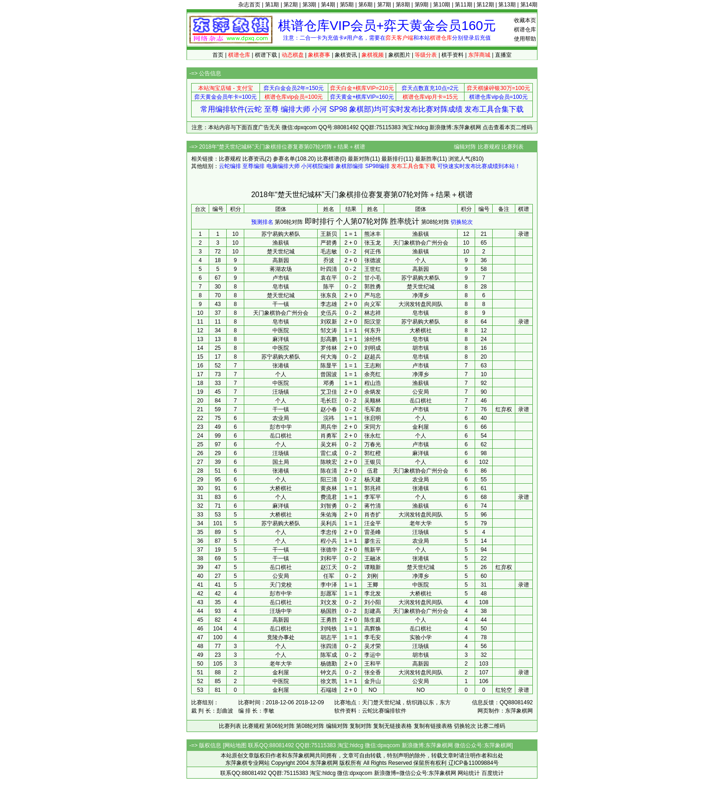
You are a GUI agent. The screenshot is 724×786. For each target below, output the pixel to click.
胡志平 (328, 637)
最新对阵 (359, 159)
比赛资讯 (253, 159)
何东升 (372, 330)
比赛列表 (512, 147)
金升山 (372, 681)
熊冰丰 (372, 234)
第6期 (365, 4)
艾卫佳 (328, 392)
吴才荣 (372, 646)
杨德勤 (328, 663)
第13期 (506, 4)
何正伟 (372, 251)
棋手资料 (452, 55)
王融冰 (372, 558)
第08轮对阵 (435, 222)
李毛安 (372, 637)
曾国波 (328, 374)
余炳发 (372, 392)
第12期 (485, 4)
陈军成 (328, 655)
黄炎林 (328, 488)
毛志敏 (328, 251)
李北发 (372, 593)
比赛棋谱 (328, 159)
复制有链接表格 (433, 726)
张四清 (328, 646)
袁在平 (328, 278)
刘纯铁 (328, 628)
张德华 (328, 549)
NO (372, 690)
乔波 (328, 260)
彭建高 (372, 611)
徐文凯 (328, 681)
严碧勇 (328, 243)
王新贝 (328, 234)
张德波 (372, 260)
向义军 (372, 304)
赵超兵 (372, 357)
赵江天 (328, 567)
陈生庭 (372, 620)
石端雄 (328, 690)
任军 (328, 576)
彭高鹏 (328, 339)
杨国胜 (328, 611)
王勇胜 (328, 620)
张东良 (328, 295)
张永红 (372, 435)
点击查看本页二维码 (507, 127)
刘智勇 (328, 506)
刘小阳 (372, 602)
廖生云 (372, 541)
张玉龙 (372, 243)
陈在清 (328, 471)
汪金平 (372, 523)
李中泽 (328, 585)
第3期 (309, 4)
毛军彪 (372, 409)
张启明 (372, 418)
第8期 (403, 4)
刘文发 (328, 602)
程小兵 (328, 541)
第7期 (384, 4)
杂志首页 (249, 4)
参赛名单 (284, 159)
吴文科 (328, 444)
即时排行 (319, 221)
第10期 (441, 4)
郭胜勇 (372, 286)
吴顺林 (372, 400)
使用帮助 (525, 39)
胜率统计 (404, 221)
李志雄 (328, 304)
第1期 (272, 4)
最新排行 (392, 159)
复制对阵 (361, 726)
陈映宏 (328, 462)
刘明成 (372, 348)
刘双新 (328, 321)
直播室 (503, 55)
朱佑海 (328, 514)
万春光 (372, 444)
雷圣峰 (372, 532)
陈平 (328, 286)
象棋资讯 (346, 55)
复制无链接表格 (392, 726)
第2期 (291, 4)
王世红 (372, 269)
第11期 (463, 4)
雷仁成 (328, 453)
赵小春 (328, 409)
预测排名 (262, 222)
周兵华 (328, 427)
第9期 (422, 4)
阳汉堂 (372, 321)
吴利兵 (328, 523)
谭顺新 (372, 567)
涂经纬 (372, 339)
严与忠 (372, 295)
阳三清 (328, 479)
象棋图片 (399, 55)
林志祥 (372, 313)
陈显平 (328, 365)
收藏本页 (525, 20)
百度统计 (493, 773)
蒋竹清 (372, 506)
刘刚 (372, 576)
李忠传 (328, 532)
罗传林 (328, 348)
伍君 (372, 471)
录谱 (523, 234)
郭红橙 (372, 453)
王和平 (372, 663)
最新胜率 (426, 159)
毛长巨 (328, 400)
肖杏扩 (372, 514)
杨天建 (372, 479)
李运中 (372, 655)
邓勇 (328, 383)
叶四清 (328, 269)
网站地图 (235, 745)
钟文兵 (328, 672)
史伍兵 (328, 313)
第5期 (347, 4)
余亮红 (372, 374)
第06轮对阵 (289, 222)
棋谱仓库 (525, 29)
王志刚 (372, 365)
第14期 (528, 4)
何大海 (328, 357)
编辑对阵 (465, 147)
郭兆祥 (372, 488)
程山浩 (372, 383)
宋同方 (372, 427)
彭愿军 (328, 593)
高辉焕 (372, 628)
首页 (217, 55)
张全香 (372, 672)
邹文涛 (328, 330)
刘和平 (328, 558)
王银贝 (372, 462)
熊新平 (372, 549)
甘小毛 (372, 278)
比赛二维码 (491, 726)
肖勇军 (328, 435)
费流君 (328, 497)
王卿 (372, 585)
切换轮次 (462, 222)
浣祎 (328, 418)
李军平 (372, 497)
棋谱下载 (266, 55)
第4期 (328, 4)
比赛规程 (489, 147)
